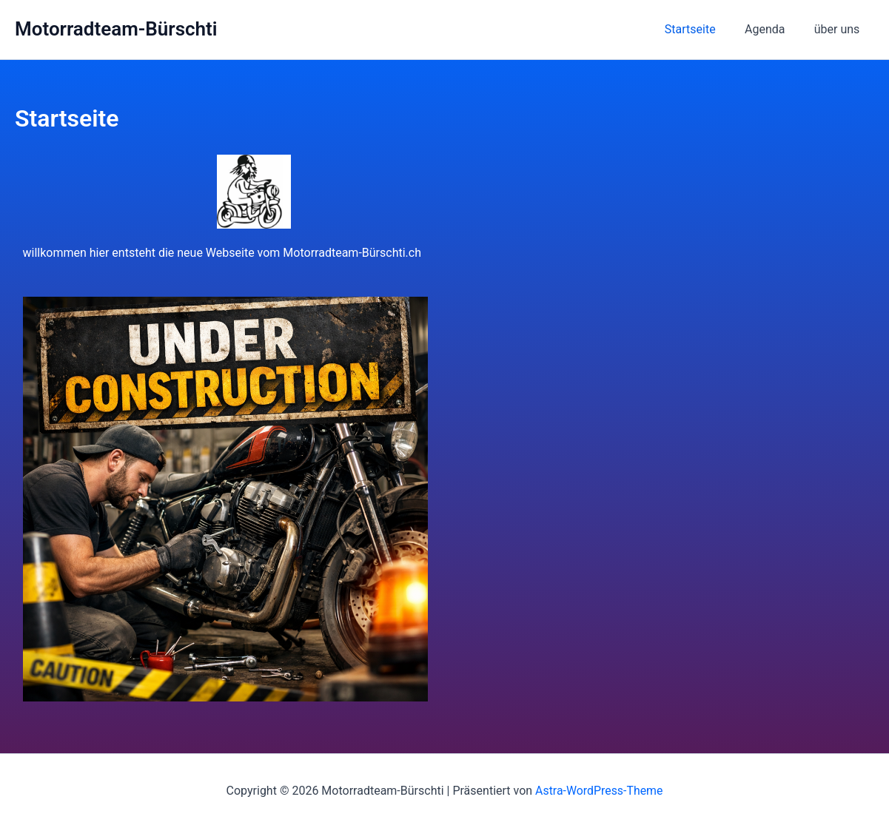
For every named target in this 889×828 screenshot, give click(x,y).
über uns (839, 29)
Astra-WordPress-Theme (598, 791)
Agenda (773, 29)
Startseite (703, 29)
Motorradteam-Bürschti (116, 29)
